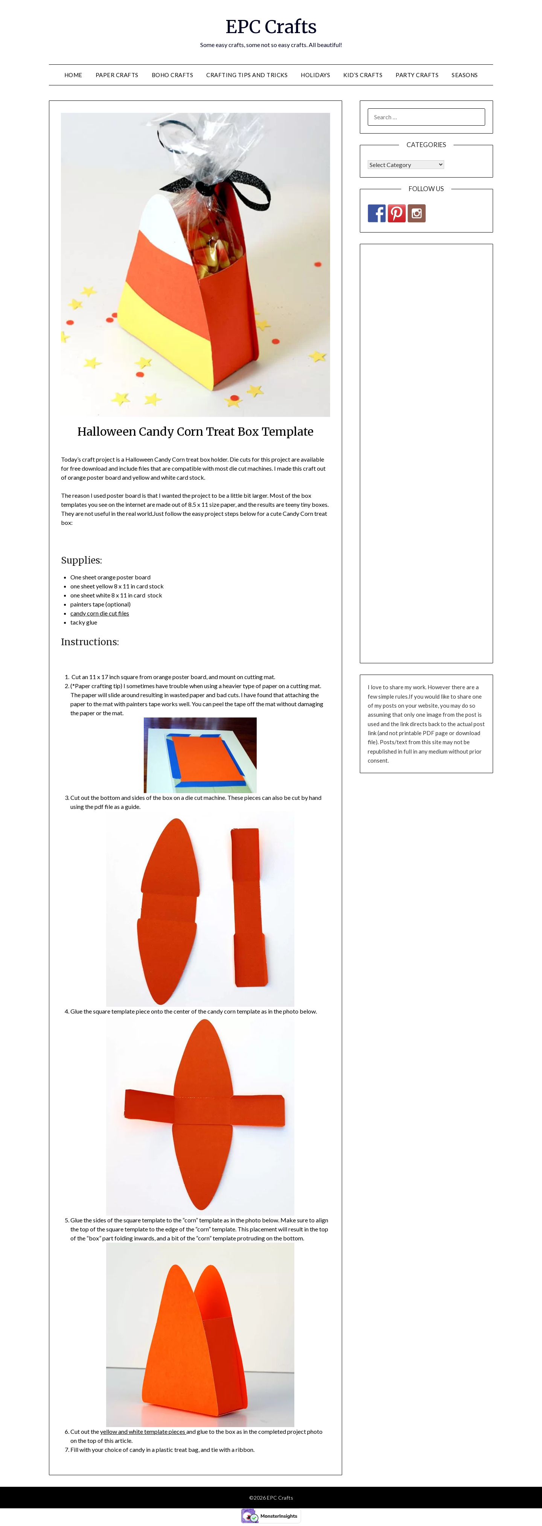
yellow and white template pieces (143, 1431)
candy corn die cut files (99, 613)
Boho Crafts (172, 74)
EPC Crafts (271, 26)
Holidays (315, 74)
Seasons (465, 74)
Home (73, 74)
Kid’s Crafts (362, 74)
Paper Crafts (117, 74)
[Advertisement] (426, 453)
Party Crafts (417, 74)
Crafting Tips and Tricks (247, 74)
